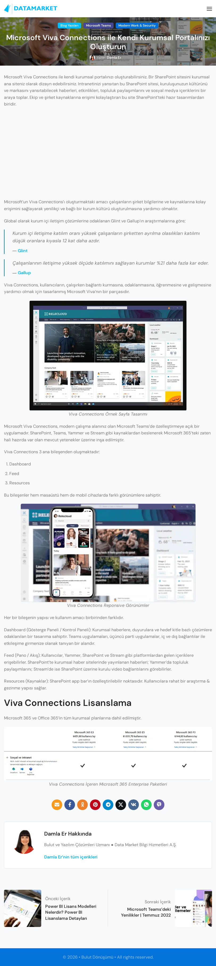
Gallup (24, 273)
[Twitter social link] (120, 804)
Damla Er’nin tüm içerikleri (70, 857)
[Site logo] (30, 9)
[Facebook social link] (69, 804)
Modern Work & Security (137, 25)
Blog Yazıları (69, 25)
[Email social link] (57, 804)
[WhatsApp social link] (146, 804)
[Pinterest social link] (95, 804)
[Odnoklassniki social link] (82, 804)
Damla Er (114, 57)
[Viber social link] (159, 804)
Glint (23, 250)
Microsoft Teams (98, 25)
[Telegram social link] (108, 804)
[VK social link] (133, 804)
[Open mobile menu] (209, 8)
